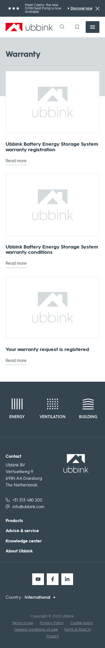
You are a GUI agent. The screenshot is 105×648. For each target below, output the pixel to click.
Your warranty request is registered (47, 349)
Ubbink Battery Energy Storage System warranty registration (52, 147)
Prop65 (52, 636)
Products (14, 520)
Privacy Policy (52, 623)
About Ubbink (19, 551)
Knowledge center (24, 541)
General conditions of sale (36, 629)
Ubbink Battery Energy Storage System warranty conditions (52, 249)
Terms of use (22, 623)
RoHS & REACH (77, 629)
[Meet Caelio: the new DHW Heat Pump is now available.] (79, 8)
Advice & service (22, 530)
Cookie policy (81, 623)
